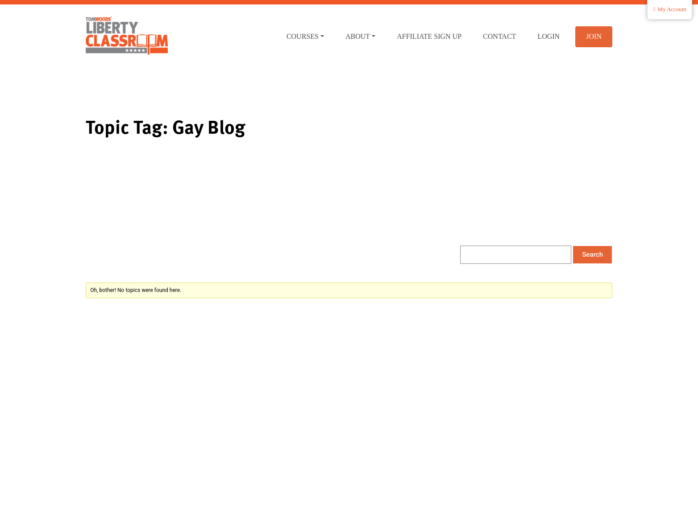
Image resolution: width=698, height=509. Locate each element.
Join (594, 36)
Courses (303, 36)
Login (548, 36)
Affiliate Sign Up (429, 36)
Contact (499, 36)
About (357, 36)
